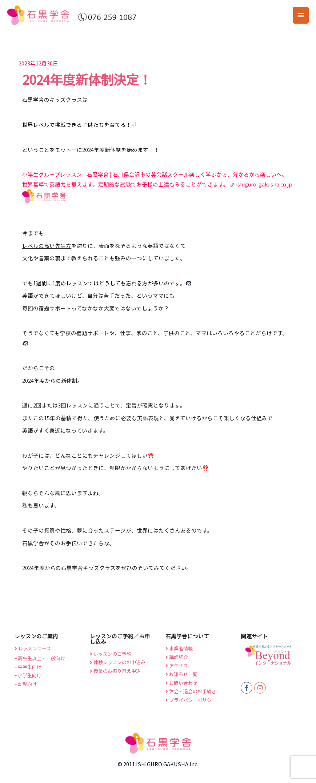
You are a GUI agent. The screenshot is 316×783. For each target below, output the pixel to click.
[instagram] (261, 688)
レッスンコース (33, 648)
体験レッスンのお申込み (117, 662)
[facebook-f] (247, 688)
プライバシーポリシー (190, 699)
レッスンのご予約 (110, 653)
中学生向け (28, 666)
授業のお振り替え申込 (115, 670)
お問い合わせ (181, 682)
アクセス (176, 665)
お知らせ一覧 (181, 674)
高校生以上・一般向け (40, 658)
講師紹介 (176, 657)
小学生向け (28, 675)
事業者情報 (179, 648)
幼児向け (26, 683)
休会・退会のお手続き (190, 691)
